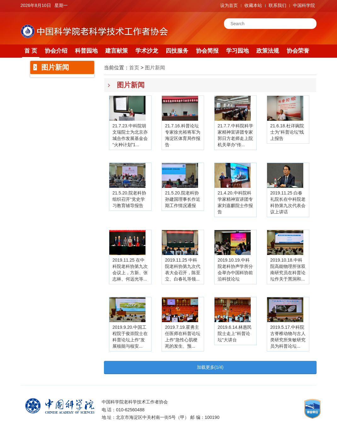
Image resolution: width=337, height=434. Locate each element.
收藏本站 (253, 5)
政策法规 (267, 51)
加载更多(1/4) (210, 367)
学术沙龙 (146, 51)
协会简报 (207, 51)
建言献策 (116, 51)
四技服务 (177, 51)
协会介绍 (56, 51)
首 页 (30, 51)
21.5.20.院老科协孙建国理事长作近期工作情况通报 (182, 199)
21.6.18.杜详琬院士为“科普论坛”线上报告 (287, 132)
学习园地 (237, 51)
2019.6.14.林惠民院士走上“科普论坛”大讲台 (235, 333)
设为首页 (229, 5)
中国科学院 (304, 5)
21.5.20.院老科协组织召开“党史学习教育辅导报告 (129, 199)
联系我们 (277, 5)
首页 (134, 67)
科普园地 (86, 51)
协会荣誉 (298, 51)
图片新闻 (155, 67)
